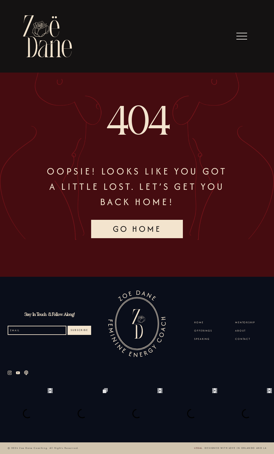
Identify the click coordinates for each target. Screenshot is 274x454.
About (240, 330)
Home (198, 322)
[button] (242, 36)
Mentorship (245, 322)
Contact (242, 339)
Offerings (203, 330)
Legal (198, 448)
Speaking (201, 339)
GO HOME (137, 229)
